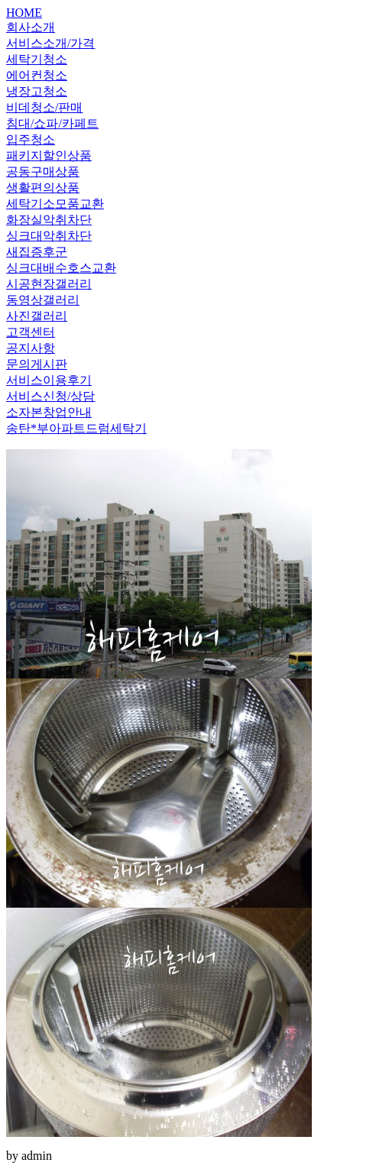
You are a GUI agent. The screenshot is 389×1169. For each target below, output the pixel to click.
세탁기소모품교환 (55, 203)
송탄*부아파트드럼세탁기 (76, 428)
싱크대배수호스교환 (61, 267)
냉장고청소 (36, 91)
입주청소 (30, 139)
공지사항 (30, 348)
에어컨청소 (36, 75)
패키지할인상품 (49, 155)
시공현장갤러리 (49, 283)
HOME (24, 12)
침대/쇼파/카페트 (52, 123)
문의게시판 (36, 364)
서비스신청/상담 (50, 396)
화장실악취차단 (49, 219)
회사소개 (30, 27)
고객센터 (30, 331)
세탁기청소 (36, 59)
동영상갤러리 (42, 299)
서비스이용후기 (49, 380)
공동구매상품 (42, 171)
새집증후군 (36, 251)
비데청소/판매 (44, 107)
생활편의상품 (42, 187)
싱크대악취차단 (49, 235)
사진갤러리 (36, 315)
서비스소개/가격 (50, 43)
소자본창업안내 (49, 412)
